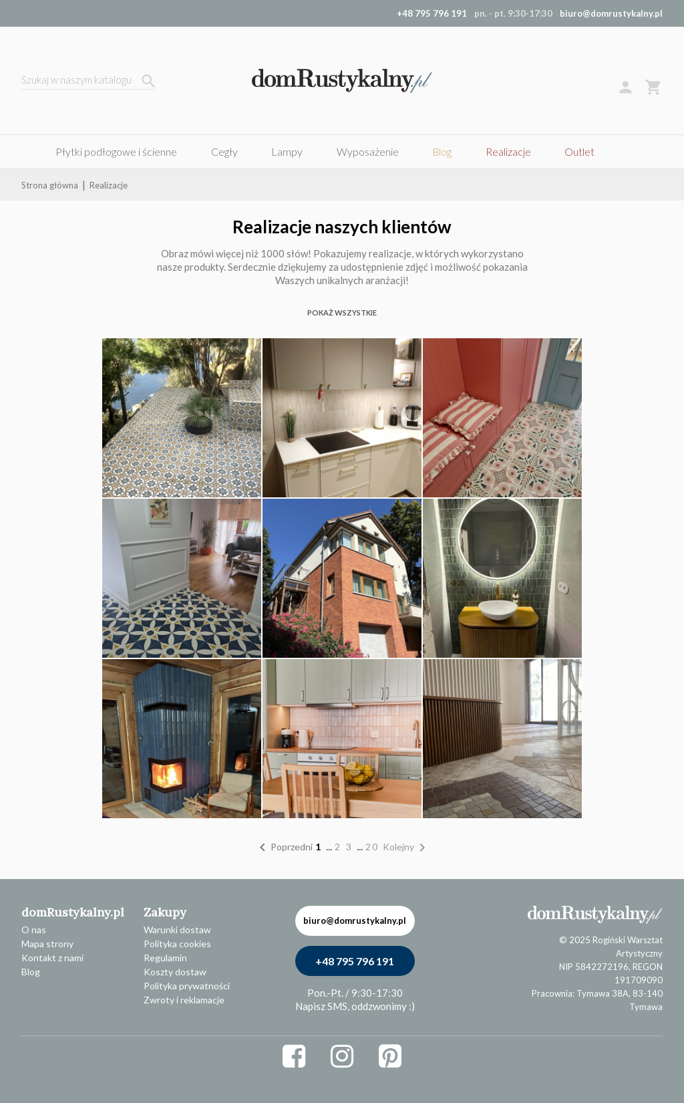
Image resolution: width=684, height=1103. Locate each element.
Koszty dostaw (175, 971)
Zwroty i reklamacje (184, 999)
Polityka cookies (177, 943)
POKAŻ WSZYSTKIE (342, 312)
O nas (33, 929)
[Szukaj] (88, 81)
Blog (30, 971)
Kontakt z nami (52, 957)
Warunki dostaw (177, 929)
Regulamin (165, 957)
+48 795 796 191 (354, 961)
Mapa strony (47, 943)
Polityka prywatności (187, 985)
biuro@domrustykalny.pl (611, 13)
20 (373, 846)
